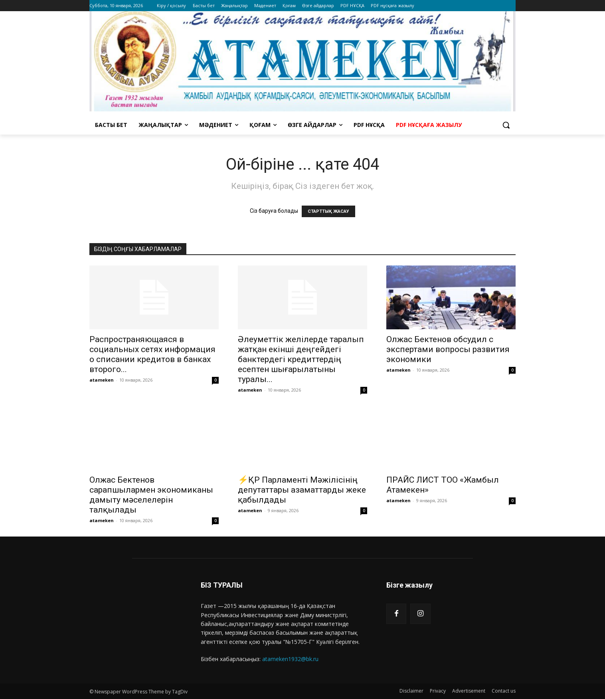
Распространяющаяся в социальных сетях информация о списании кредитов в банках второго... (152, 354)
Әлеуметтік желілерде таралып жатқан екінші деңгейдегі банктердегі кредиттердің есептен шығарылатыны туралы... (301, 359)
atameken (101, 380)
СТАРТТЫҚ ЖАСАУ (328, 211)
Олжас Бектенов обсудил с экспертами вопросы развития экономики (448, 349)
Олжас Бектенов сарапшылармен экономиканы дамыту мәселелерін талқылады (151, 495)
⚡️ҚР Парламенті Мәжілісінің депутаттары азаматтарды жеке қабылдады (302, 490)
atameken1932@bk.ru (290, 659)
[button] (506, 125)
